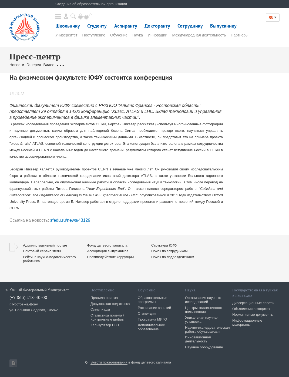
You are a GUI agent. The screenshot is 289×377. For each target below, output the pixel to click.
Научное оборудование (204, 347)
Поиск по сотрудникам (169, 251)
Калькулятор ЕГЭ (104, 325)
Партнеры (239, 35)
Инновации (157, 35)
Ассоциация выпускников (108, 251)
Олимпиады (100, 309)
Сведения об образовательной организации (91, 4)
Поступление (93, 35)
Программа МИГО (152, 319)
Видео (48, 65)
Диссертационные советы (253, 303)
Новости (16, 65)
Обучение (118, 35)
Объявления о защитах (251, 309)
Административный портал (45, 245)
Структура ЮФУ (164, 245)
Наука (137, 35)
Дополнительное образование (151, 327)
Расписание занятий (154, 308)
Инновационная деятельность (198, 339)
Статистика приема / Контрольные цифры (107, 317)
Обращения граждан (75, 65)
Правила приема (104, 298)
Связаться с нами (110, 65)
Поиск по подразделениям (172, 257)
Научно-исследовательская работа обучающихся (207, 329)
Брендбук (137, 65)
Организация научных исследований (203, 300)
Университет (66, 35)
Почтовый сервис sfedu (42, 251)
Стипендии (147, 313)
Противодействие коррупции (110, 257)
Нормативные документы (253, 314)
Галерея (33, 65)
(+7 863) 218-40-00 (28, 297)
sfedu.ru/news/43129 (70, 220)
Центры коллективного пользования (203, 310)
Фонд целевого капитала (107, 245)
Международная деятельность (199, 35)
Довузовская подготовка (110, 304)
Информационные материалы (247, 322)
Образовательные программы (152, 300)
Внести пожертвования (108, 362)
